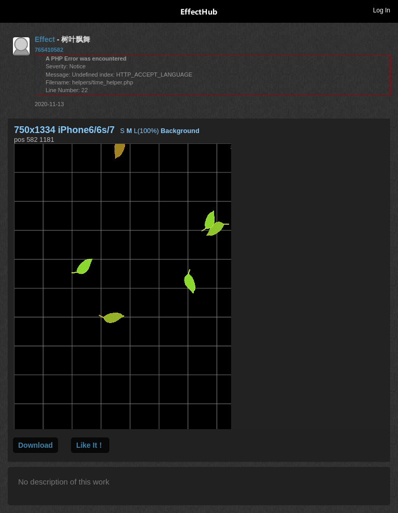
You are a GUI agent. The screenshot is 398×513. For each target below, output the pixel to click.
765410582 (49, 50)
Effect (45, 39)
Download (35, 445)
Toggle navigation (12, 10)
